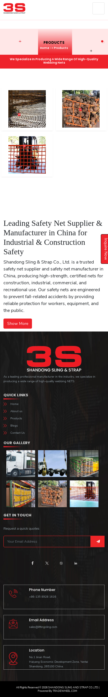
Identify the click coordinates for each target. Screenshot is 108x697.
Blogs (14, 426)
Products (16, 418)
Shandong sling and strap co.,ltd (73, 687)
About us (16, 411)
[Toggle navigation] (98, 8)
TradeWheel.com (65, 691)
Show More (17, 323)
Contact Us (17, 433)
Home (44, 48)
